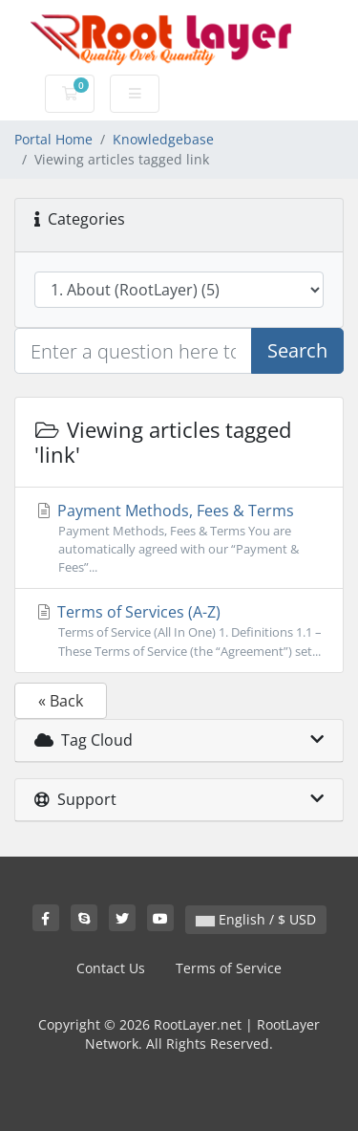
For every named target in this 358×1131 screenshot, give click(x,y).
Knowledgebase (163, 139)
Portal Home (53, 139)
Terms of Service (229, 968)
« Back (60, 700)
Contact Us (110, 968)
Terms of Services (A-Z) (179, 630)
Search (297, 350)
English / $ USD (256, 919)
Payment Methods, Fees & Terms (179, 538)
